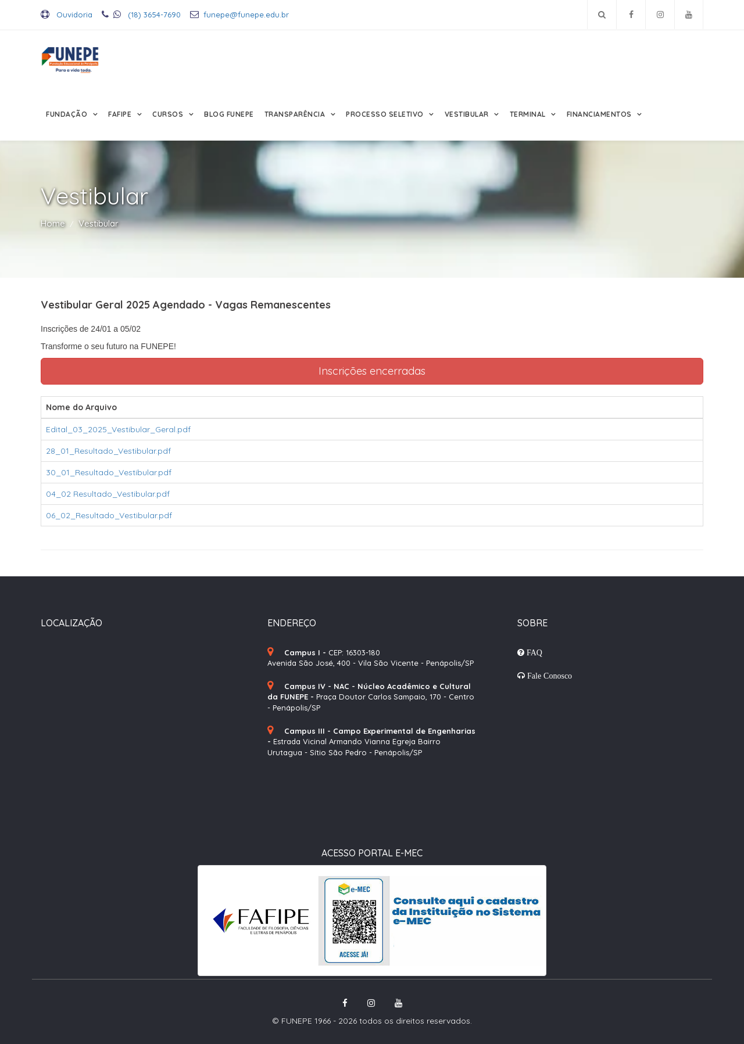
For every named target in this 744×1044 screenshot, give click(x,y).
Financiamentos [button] (600, 114)
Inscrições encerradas (372, 371)
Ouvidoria (66, 14)
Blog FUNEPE (229, 114)
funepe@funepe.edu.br (239, 14)
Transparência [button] (295, 114)
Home (53, 223)
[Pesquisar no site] (602, 14)
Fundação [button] (68, 114)
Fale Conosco (548, 676)
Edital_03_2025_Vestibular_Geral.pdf (118, 429)
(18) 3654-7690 (141, 14)
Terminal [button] (529, 114)
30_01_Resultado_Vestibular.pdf (108, 472)
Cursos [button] (168, 114)
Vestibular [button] (468, 114)
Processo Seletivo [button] (385, 114)
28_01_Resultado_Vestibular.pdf (108, 451)
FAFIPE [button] (121, 114)
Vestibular (98, 223)
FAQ (533, 652)
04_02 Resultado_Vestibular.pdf (108, 494)
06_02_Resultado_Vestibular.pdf (109, 515)
